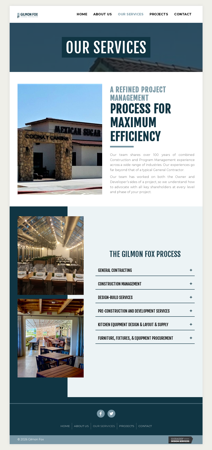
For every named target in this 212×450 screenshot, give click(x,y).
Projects (159, 14)
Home (82, 14)
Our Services (130, 14)
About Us (102, 14)
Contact (183, 14)
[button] (101, 414)
